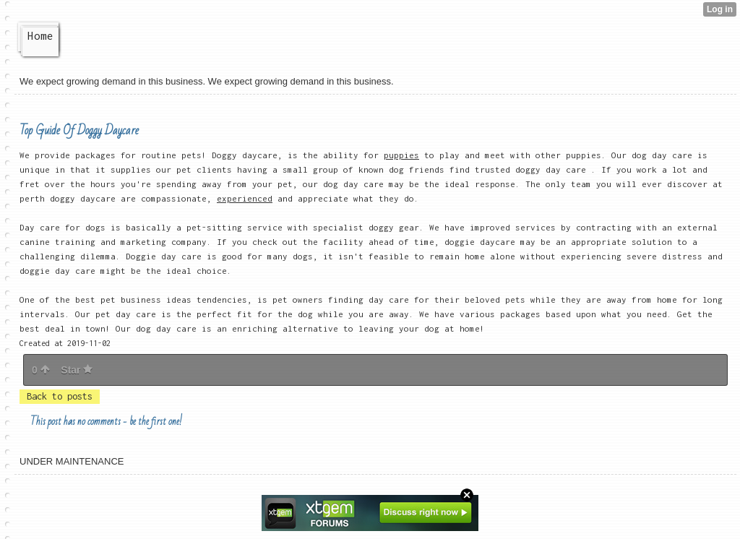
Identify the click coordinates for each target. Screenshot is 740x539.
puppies (401, 155)
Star (76, 370)
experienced (244, 198)
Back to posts (59, 396)
